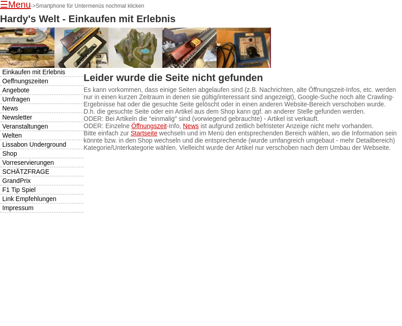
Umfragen (16, 99)
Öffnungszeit (149, 125)
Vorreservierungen (28, 162)
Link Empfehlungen (29, 198)
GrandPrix (16, 180)
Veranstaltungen (25, 126)
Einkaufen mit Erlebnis (33, 72)
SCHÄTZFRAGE (25, 171)
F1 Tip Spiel (19, 189)
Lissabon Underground (34, 144)
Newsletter (17, 117)
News (191, 125)
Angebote (15, 90)
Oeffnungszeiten (25, 81)
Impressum (17, 207)
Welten (12, 135)
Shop (9, 153)
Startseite (144, 133)
